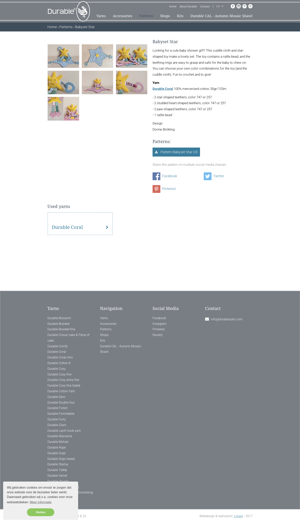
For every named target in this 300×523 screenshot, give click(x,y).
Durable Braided (58, 324)
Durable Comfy (57, 346)
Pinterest (164, 189)
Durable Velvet (57, 475)
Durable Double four (61, 402)
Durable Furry (56, 419)
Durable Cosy (56, 369)
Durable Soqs (56, 453)
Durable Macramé (59, 436)
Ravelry (158, 335)
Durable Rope (56, 447)
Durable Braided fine (61, 329)
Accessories (122, 16)
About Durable (188, 6)
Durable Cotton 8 (59, 363)
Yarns (101, 16)
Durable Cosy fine (59, 374)
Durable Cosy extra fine (63, 380)
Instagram (160, 324)
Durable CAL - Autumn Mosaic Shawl (221, 16)
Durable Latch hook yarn (64, 431)
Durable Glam (56, 425)
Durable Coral (163, 89)
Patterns (146, 16)
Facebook (165, 176)
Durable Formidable (60, 414)
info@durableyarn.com (226, 319)
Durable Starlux (57, 464)
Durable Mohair (58, 442)
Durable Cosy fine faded (63, 385)
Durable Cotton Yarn (61, 391)
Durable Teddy (57, 470)
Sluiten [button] (40, 512)
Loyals (238, 516)
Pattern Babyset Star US (179, 152)
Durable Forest (57, 408)
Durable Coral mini (60, 357)
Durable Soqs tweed (61, 459)
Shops (165, 16)
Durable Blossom (59, 318)
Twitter (214, 176)
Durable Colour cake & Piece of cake (68, 337)
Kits (180, 16)
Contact (205, 6)
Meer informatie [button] (40, 502)
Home (172, 6)
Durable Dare (56, 397)
